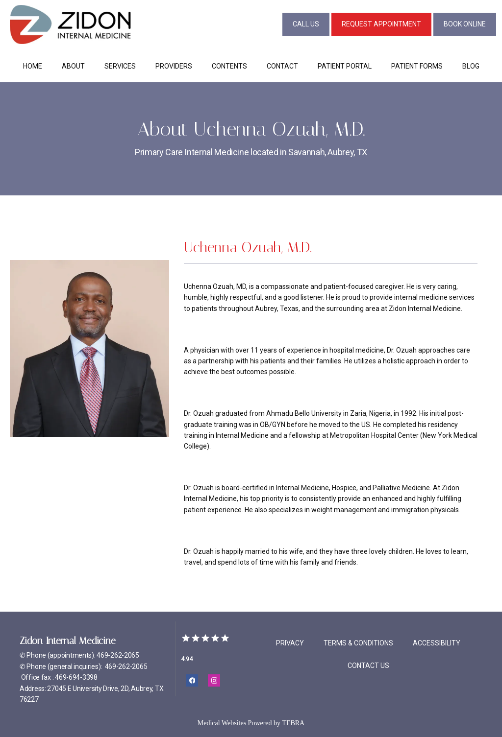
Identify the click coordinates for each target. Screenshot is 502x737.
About (73, 66)
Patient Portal (345, 66)
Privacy (290, 643)
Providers (173, 66)
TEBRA (293, 723)
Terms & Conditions (358, 643)
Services (120, 66)
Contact (282, 66)
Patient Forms (417, 66)
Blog (470, 66)
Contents (229, 66)
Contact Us (368, 665)
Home (32, 66)
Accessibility (436, 643)
